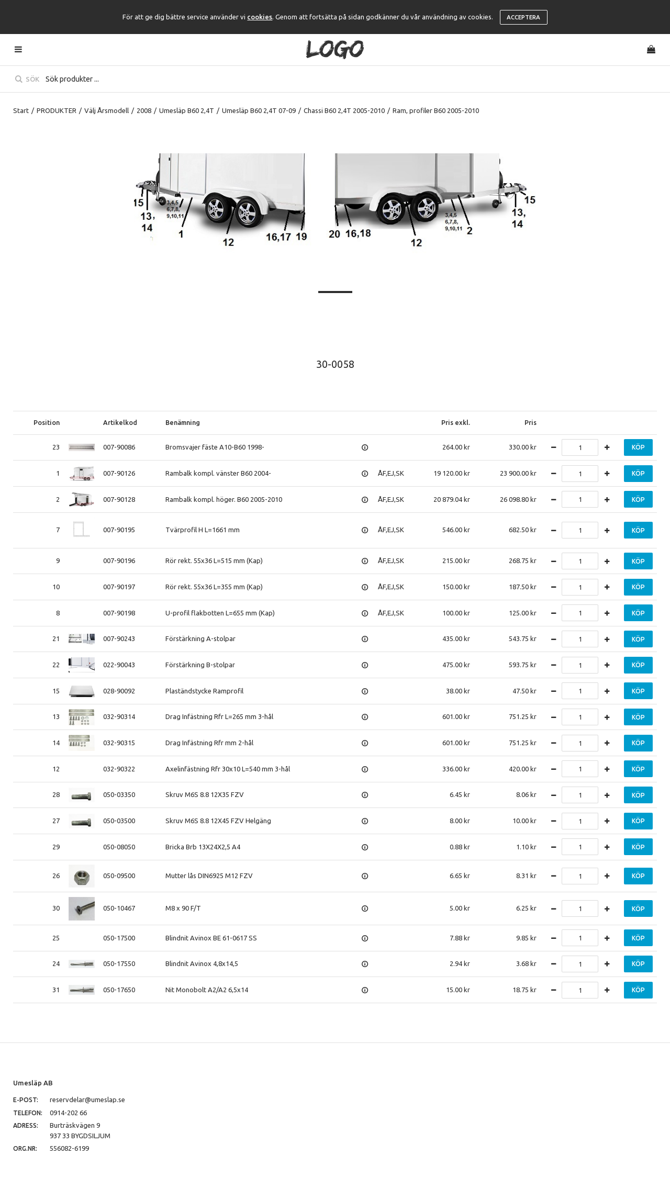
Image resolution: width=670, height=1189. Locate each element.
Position (47, 422)
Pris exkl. (455, 422)
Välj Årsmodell (106, 110)
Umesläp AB (33, 1082)
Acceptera (523, 17)
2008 (144, 110)
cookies (259, 16)
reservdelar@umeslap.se (87, 1099)
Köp (638, 447)
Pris (530, 422)
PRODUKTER (56, 110)
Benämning (182, 422)
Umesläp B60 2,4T (186, 110)
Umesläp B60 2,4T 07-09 (259, 110)
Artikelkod (120, 422)
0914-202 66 (68, 1112)
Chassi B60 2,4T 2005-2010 (344, 110)
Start (21, 110)
